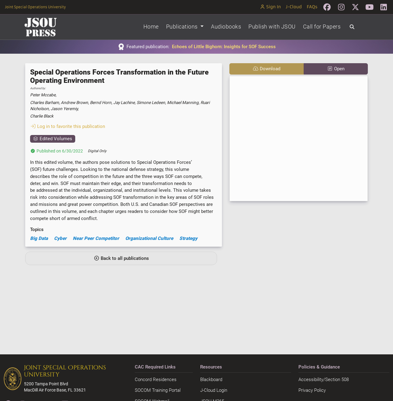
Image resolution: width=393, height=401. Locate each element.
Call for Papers (322, 26)
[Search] (352, 27)
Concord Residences (156, 379)
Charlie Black (41, 116)
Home (151, 26)
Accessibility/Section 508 (323, 379)
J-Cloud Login (213, 390)
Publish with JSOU (272, 26)
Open (335, 68)
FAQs (312, 7)
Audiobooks (226, 26)
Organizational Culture (149, 238)
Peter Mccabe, (43, 94)
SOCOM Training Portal (158, 390)
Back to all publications (121, 258)
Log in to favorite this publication (67, 126)
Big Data (39, 238)
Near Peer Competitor (96, 238)
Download (266, 68)
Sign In (270, 7)
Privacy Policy (312, 390)
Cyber (60, 238)
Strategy (188, 238)
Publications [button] (182, 26)
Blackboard (211, 379)
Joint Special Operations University (35, 7)
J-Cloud (294, 7)
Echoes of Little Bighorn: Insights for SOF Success (224, 46)
